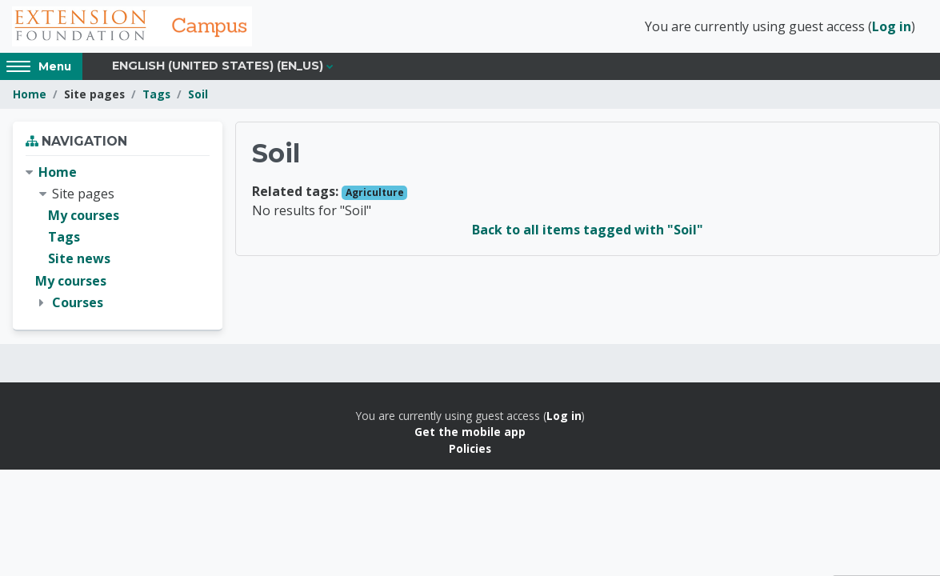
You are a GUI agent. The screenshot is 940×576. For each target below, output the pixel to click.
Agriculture (375, 192)
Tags (156, 94)
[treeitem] (118, 237)
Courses (77, 302)
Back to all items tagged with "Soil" (587, 229)
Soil (198, 94)
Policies (470, 448)
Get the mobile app (470, 431)
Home (29, 94)
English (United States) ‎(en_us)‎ (217, 65)
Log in (891, 26)
